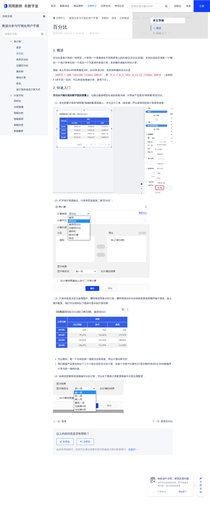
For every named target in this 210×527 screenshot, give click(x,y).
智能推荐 (18, 119)
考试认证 (119, 6)
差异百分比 (158, 431)
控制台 (177, 6)
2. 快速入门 (178, 38)
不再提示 (162, 491)
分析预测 (18, 107)
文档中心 (92, 6)
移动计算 (21, 77)
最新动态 (64, 6)
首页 (53, 6)
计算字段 (18, 95)
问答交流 (105, 6)
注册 (201, 6)
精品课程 (78, 6)
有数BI (105, 18)
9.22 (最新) (187, 17)
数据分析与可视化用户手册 (83, 18)
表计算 (135, 18)
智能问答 (18, 125)
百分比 (19, 53)
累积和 (19, 71)
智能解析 (18, 131)
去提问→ (133, 459)
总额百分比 (22, 65)
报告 (114, 18)
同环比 (17, 101)
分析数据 (124, 18)
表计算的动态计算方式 (28, 89)
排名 (18, 83)
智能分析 (18, 113)
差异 (64, 431)
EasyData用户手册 (11, 17)
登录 (188, 6)
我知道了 (183, 491)
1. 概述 (176, 33)
